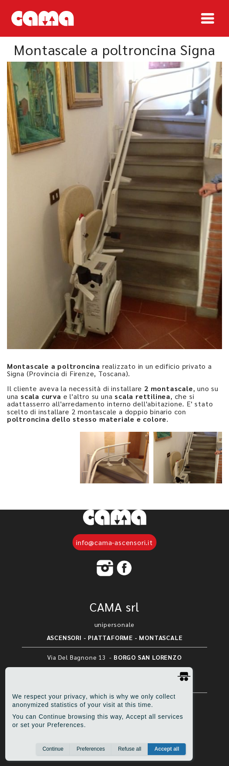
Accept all (166, 749)
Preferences (90, 749)
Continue (52, 749)
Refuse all (129, 749)
